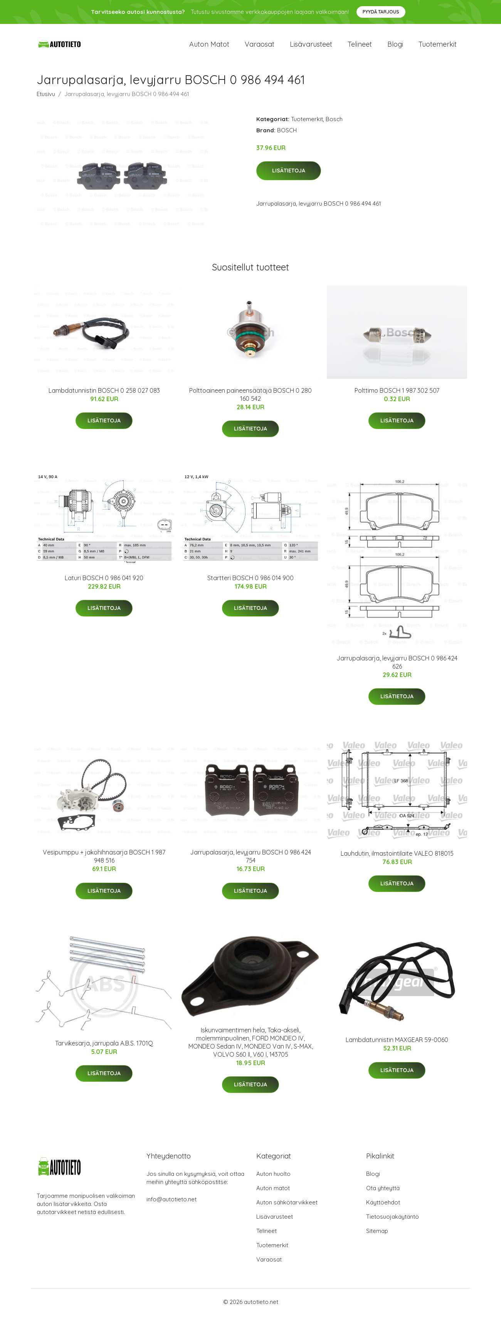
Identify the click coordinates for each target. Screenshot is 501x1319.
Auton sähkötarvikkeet (287, 1206)
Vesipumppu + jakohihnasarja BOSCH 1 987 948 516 (104, 860)
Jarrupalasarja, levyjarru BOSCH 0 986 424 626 (396, 666)
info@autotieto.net (171, 1203)
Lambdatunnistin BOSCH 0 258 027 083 (104, 394)
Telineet (360, 46)
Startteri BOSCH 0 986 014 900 (250, 582)
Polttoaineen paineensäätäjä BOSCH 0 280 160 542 (250, 398)
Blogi (395, 46)
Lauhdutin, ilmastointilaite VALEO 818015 (397, 857)
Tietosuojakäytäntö (392, 1220)
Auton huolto (273, 1177)
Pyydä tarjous (381, 12)
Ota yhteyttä (383, 1192)
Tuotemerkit (438, 46)
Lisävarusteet (311, 46)
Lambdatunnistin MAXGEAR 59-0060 (397, 1044)
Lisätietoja (288, 174)
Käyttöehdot (383, 1206)
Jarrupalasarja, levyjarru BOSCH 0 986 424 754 (250, 860)
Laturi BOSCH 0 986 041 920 (104, 582)
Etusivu (46, 97)
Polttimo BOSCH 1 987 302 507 (397, 394)
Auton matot (209, 46)
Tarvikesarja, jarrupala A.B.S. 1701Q (104, 1047)
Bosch (334, 123)
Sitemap (377, 1234)
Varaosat (259, 46)
